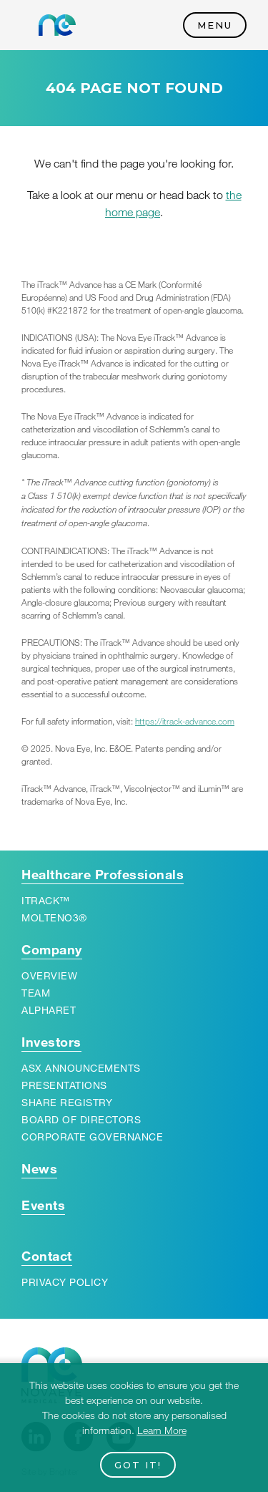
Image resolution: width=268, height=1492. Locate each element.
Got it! (138, 1465)
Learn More (162, 1430)
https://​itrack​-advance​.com (184, 721)
